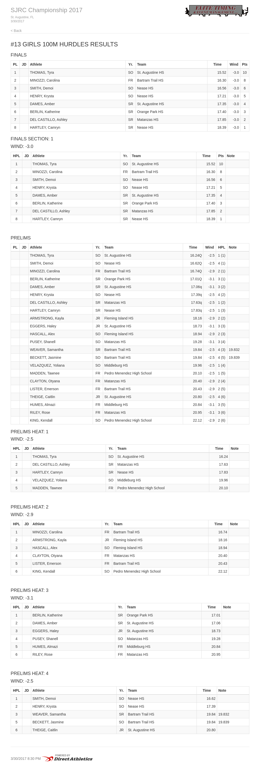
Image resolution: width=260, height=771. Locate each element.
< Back (16, 31)
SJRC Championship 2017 (47, 10)
